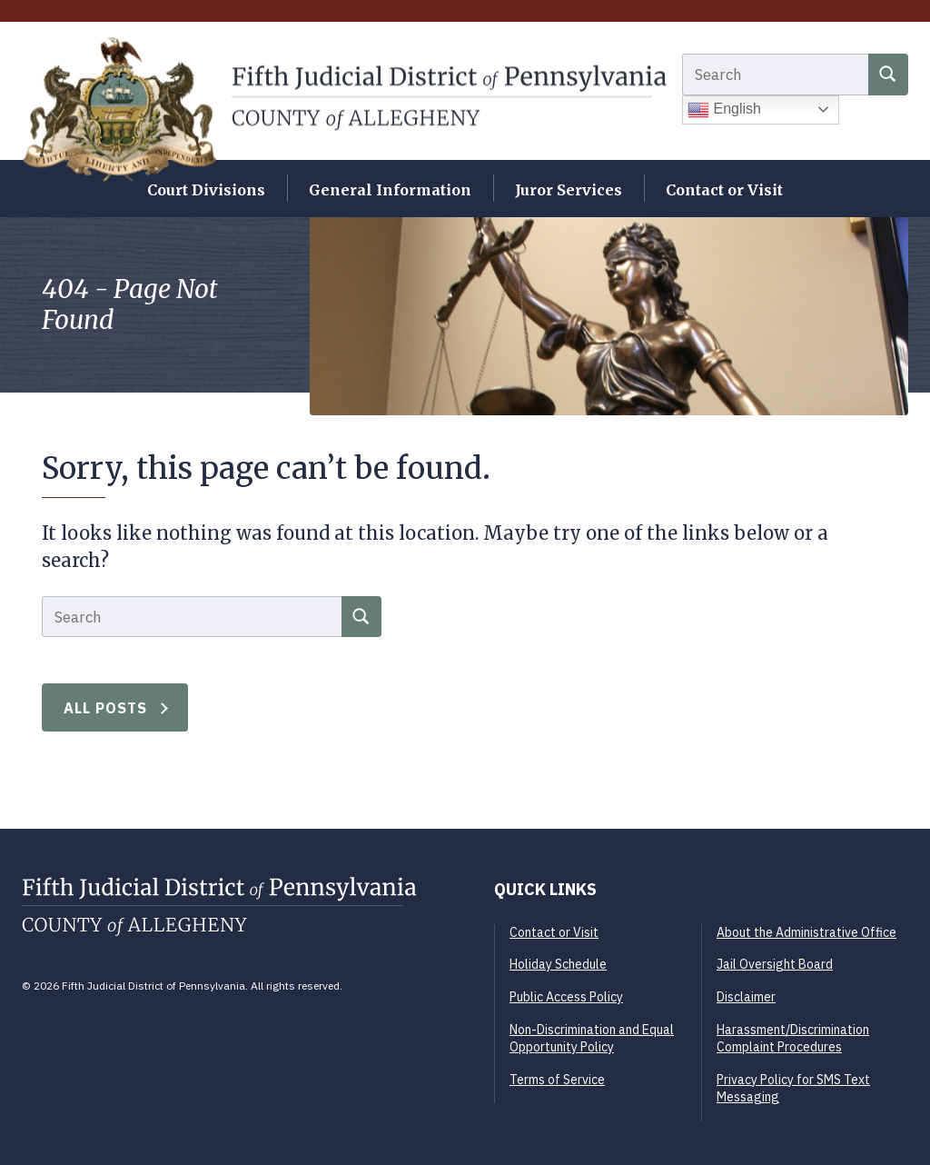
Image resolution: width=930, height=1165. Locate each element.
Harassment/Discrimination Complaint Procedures (793, 1038)
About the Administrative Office (806, 932)
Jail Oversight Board (775, 964)
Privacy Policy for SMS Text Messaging (793, 1088)
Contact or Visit (724, 190)
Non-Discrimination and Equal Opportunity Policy (592, 1038)
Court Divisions (206, 190)
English (724, 110)
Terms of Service (557, 1079)
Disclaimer (746, 997)
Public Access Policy (566, 997)
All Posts (106, 708)
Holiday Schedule (558, 964)
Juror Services (568, 190)
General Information (390, 190)
